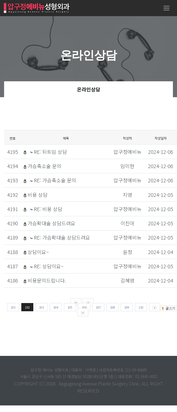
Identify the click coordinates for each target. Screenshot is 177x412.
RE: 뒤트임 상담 (50, 151)
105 (69, 307)
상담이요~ (38, 251)
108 (112, 307)
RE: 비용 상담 (48, 208)
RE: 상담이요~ (49, 266)
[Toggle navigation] (166, 8)
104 (55, 307)
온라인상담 (88, 89)
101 (13, 307)
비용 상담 (38, 194)
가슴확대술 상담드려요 (51, 223)
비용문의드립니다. (47, 280)
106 (84, 307)
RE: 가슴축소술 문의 (55, 180)
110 (140, 307)
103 (41, 307)
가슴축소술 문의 (44, 165)
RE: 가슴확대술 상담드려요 (62, 237)
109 (126, 307)
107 (98, 307)
